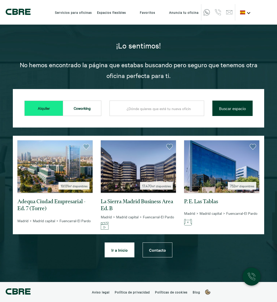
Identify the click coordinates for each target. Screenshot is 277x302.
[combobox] (157, 108)
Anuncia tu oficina (179, 12)
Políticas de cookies (171, 292)
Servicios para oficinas (73, 12)
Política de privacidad (132, 292)
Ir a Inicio (119, 250)
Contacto (157, 250)
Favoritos (143, 12)
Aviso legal (101, 292)
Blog (196, 292)
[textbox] (157, 108)
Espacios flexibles (111, 12)
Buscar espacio (232, 108)
